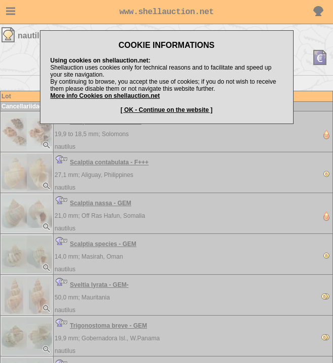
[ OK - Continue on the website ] (167, 109)
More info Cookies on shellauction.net (105, 95)
